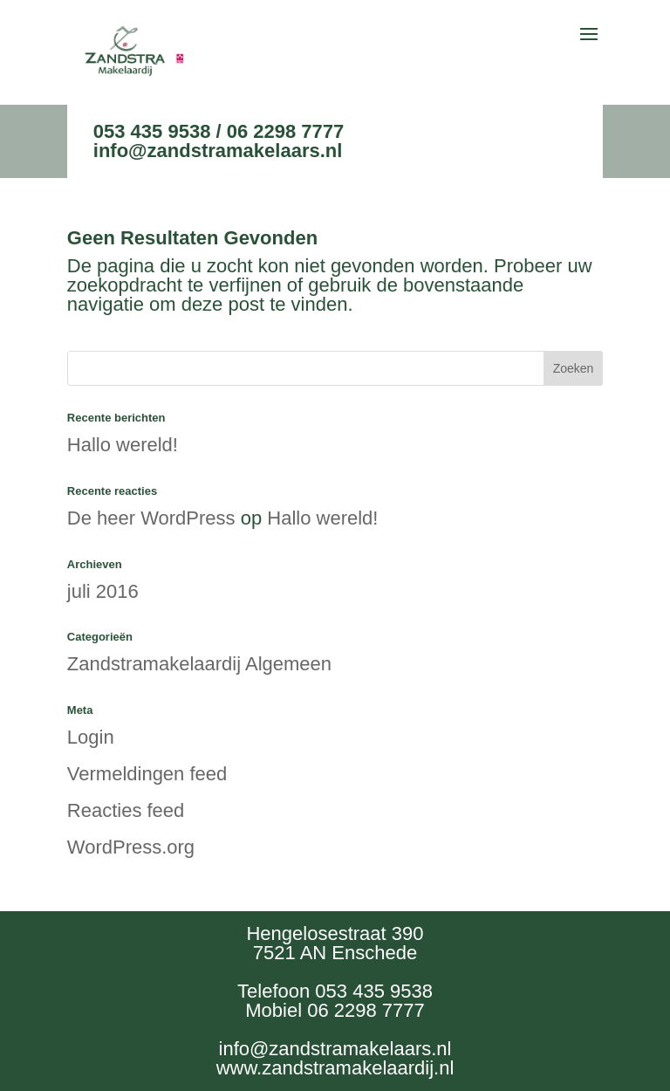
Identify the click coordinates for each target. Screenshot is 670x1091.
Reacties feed (126, 810)
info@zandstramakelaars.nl (218, 150)
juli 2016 (103, 591)
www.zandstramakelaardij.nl (335, 1068)
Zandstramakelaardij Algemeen (199, 664)
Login (90, 737)
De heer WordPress (151, 518)
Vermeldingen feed (147, 774)
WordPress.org (131, 847)
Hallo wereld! (122, 445)
